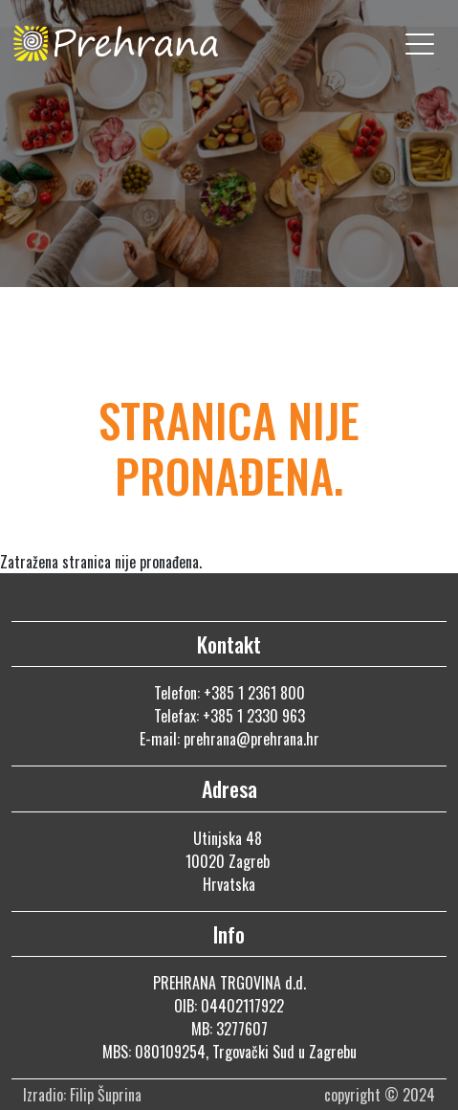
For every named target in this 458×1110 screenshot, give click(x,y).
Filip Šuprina (107, 1094)
